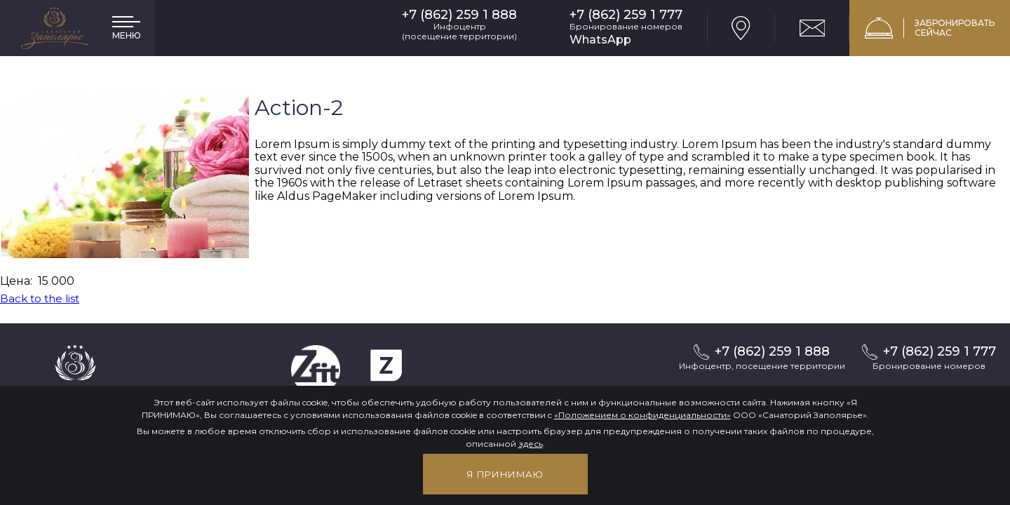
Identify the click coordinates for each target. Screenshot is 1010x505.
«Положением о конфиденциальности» (642, 415)
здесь (530, 443)
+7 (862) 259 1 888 (459, 15)
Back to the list (39, 298)
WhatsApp (600, 39)
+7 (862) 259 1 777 (626, 15)
